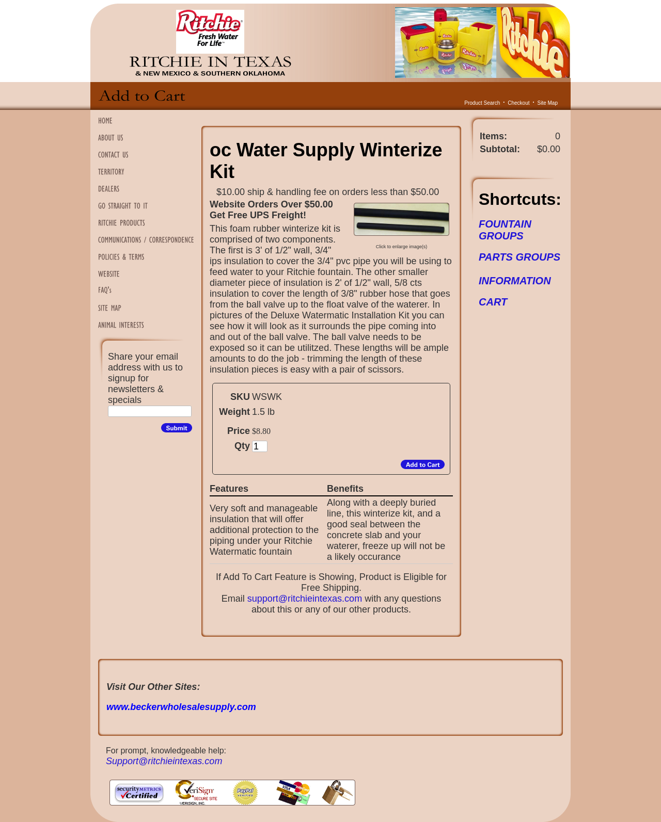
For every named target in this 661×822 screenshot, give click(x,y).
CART (493, 302)
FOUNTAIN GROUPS (505, 229)
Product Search (482, 103)
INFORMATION (515, 280)
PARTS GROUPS (519, 257)
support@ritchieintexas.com (304, 598)
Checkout (518, 103)
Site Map (548, 103)
